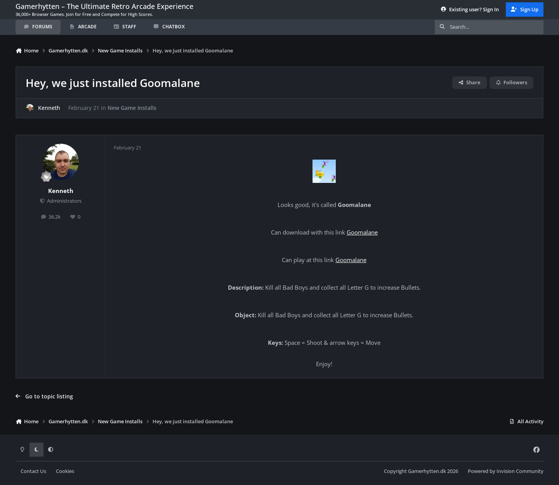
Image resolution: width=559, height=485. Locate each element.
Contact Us (33, 471)
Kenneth (49, 108)
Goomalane (362, 232)
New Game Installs (132, 108)
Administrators (64, 201)
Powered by (505, 471)
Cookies (65, 471)
